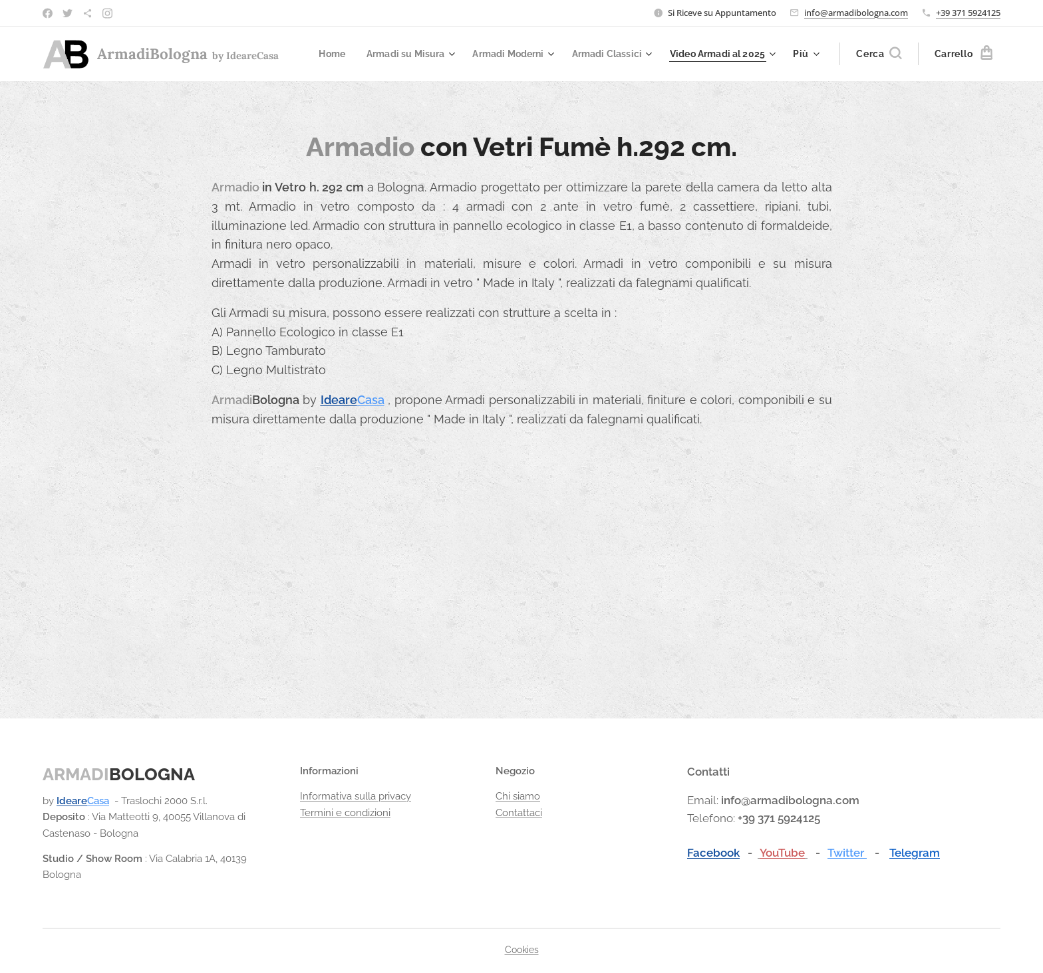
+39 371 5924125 (968, 13)
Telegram (914, 852)
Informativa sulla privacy (355, 797)
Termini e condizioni (345, 813)
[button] (878, 53)
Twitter (847, 852)
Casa (370, 400)
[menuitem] (442, 53)
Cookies (522, 949)
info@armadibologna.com (856, 13)
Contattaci (519, 813)
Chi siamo (518, 797)
